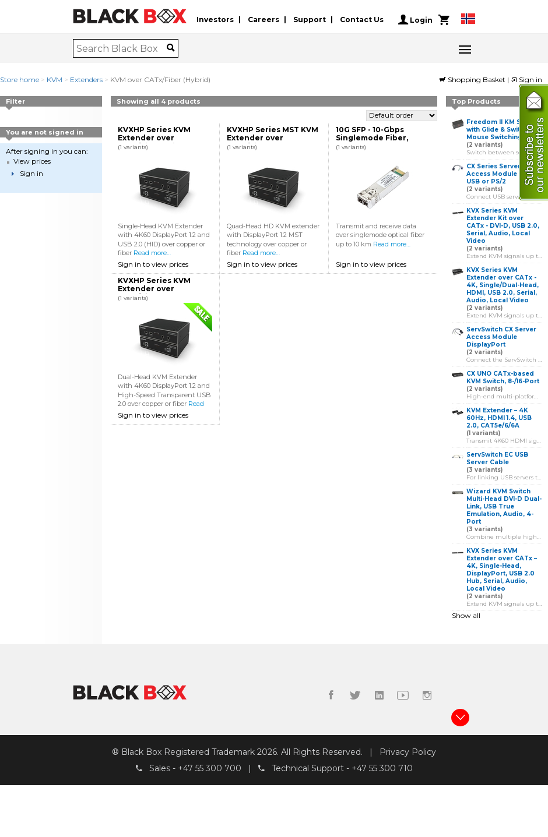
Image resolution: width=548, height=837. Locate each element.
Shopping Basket (473, 79)
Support (309, 19)
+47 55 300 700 (209, 768)
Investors (215, 19)
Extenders (86, 79)
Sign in (526, 79)
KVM (54, 79)
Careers (263, 19)
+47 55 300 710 (382, 768)
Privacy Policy (408, 752)
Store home (19, 79)
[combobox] (121, 48)
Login (415, 20)
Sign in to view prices (153, 264)
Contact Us (362, 19)
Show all (466, 615)
